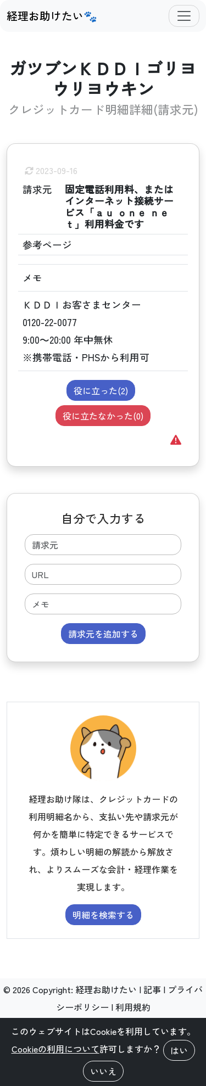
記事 (152, 989)
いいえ (103, 1071)
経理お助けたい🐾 (52, 16)
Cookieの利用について (55, 1048)
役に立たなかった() (103, 415)
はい (179, 1050)
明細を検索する (103, 914)
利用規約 (133, 1007)
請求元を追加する (103, 633)
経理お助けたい (106, 989)
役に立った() (101, 390)
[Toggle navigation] (184, 16)
